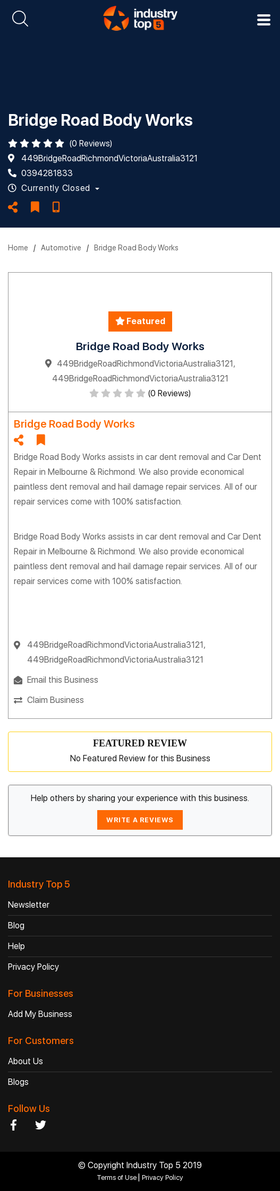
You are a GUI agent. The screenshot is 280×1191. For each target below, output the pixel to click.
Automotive (61, 248)
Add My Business (40, 1014)
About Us (25, 1061)
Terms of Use (117, 1177)
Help (16, 946)
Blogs (18, 1082)
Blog (16, 925)
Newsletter (28, 905)
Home (18, 248)
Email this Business (62, 680)
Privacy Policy (33, 967)
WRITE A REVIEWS (140, 820)
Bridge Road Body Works (136, 248)
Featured (140, 321)
